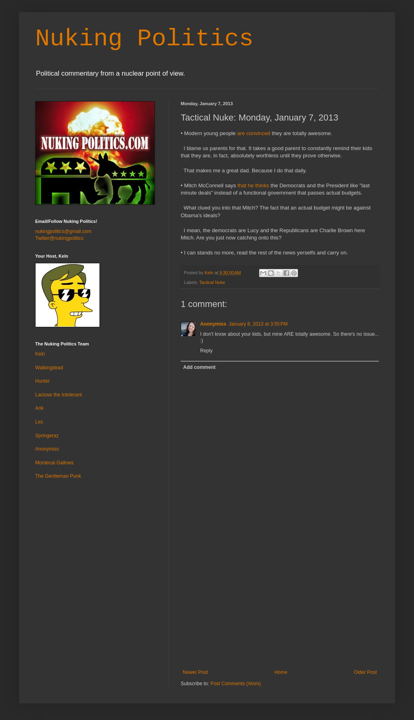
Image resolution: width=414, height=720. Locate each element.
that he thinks (253, 185)
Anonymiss (213, 324)
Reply (206, 351)
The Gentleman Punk (58, 476)
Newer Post (195, 672)
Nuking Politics (144, 39)
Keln (40, 354)
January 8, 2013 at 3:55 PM (258, 324)
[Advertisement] (279, 608)
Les (39, 422)
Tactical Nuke (212, 282)
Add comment (199, 367)
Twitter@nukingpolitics (59, 238)
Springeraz (47, 435)
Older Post (365, 672)
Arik (39, 408)
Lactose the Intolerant (58, 395)
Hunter (42, 381)
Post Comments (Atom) (235, 683)
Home (281, 672)
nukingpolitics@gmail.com (63, 231)
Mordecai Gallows (54, 463)
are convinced (253, 133)
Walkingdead (49, 368)
